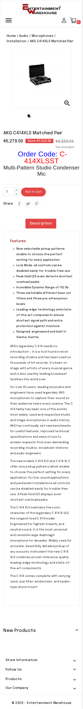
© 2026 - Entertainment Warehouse (41, 703)
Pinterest (36, 203)
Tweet (27, 211)
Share (19, 203)
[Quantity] (8, 192)
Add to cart (33, 192)
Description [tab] (41, 223)
